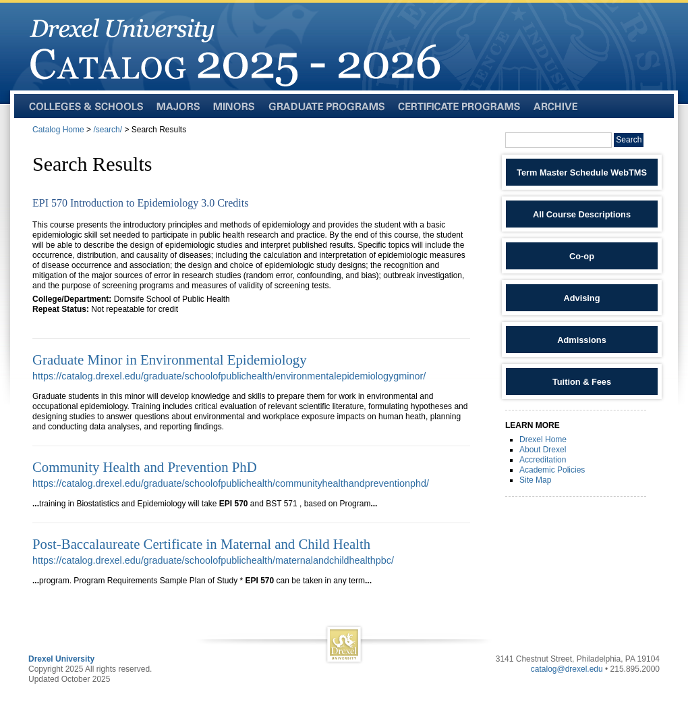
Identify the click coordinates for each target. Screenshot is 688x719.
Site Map (535, 480)
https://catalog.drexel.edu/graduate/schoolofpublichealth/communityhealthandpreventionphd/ (230, 483)
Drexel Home (543, 439)
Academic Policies (552, 470)
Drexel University (61, 659)
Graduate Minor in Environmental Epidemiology (169, 359)
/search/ (107, 129)
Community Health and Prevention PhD (144, 467)
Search (628, 139)
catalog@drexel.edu (567, 669)
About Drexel (542, 449)
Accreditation (542, 459)
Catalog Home (58, 129)
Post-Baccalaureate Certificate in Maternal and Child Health (201, 544)
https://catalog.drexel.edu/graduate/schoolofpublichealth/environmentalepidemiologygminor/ (229, 376)
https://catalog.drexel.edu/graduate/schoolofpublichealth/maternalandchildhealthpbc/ (213, 560)
